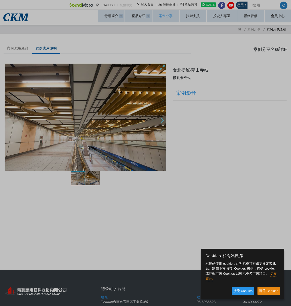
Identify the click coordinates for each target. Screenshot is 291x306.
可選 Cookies (268, 291)
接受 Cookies (243, 291)
